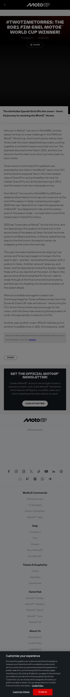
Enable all (43, 692)
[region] (35, 674)
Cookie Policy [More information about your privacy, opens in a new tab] (37, 686)
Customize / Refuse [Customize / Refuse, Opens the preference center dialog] (21, 692)
